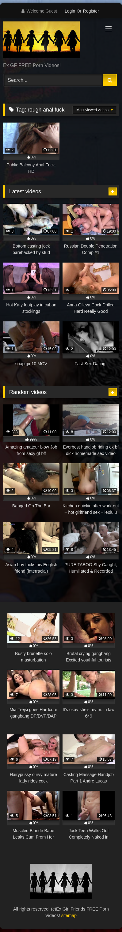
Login (70, 11)
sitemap (69, 915)
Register (91, 11)
